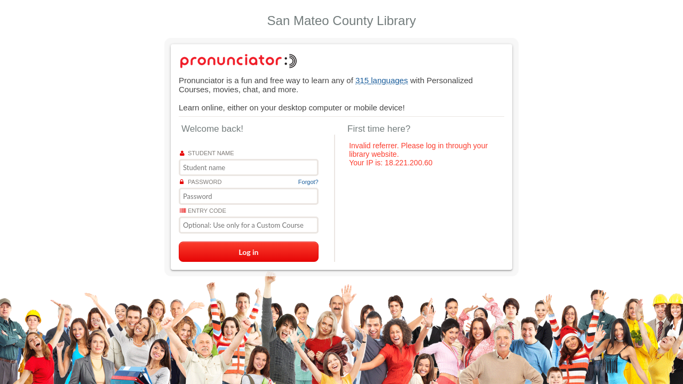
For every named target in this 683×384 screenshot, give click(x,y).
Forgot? (308, 182)
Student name (207, 153)
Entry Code (203, 210)
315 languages (381, 80)
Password (200, 182)
